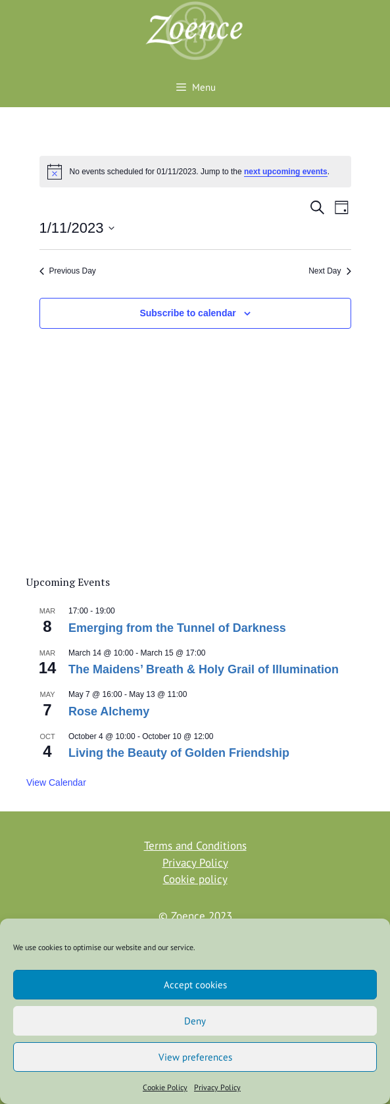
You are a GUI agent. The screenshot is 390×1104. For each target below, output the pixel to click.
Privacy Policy (217, 1087)
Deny (195, 1021)
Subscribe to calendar (187, 313)
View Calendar (56, 782)
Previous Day (67, 271)
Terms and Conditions (195, 845)
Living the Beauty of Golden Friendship (178, 752)
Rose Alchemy (108, 711)
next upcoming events (286, 171)
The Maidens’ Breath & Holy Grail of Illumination (203, 669)
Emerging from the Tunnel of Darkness (177, 628)
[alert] (195, 171)
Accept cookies (195, 984)
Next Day (329, 271)
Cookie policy (195, 879)
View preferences (195, 1057)
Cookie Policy (165, 1087)
